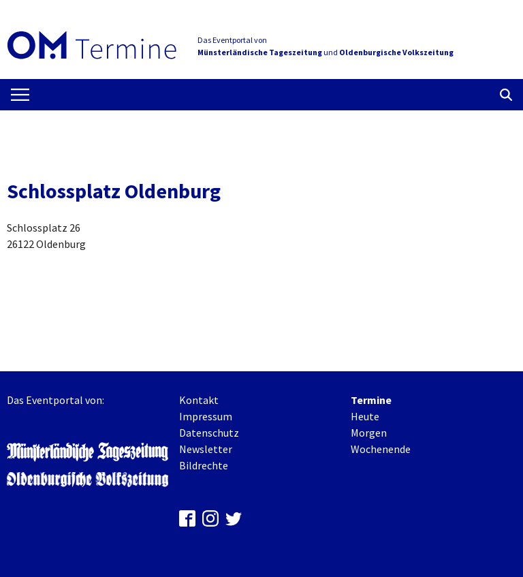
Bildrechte (203, 465)
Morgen (369, 432)
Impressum (205, 416)
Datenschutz (209, 432)
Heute (365, 416)
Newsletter (205, 449)
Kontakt (199, 400)
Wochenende (381, 449)
